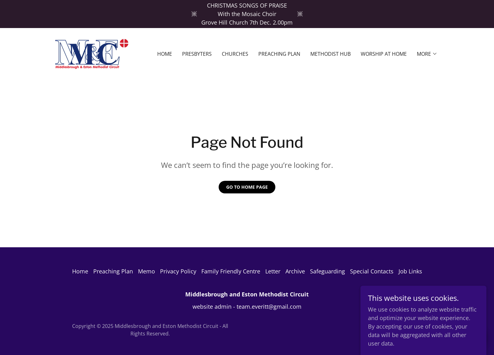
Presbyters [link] (197, 53)
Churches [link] (235, 53)
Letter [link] (272, 271)
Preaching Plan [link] (279, 53)
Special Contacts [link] (371, 271)
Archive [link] (295, 271)
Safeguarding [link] (327, 271)
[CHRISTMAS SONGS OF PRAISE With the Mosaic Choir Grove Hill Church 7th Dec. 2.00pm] (247, 14)
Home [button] (80, 271)
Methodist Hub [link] (330, 53)
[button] (427, 54)
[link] (91, 53)
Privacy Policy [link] (178, 271)
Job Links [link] (410, 271)
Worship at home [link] (384, 53)
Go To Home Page (247, 187)
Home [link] (164, 53)
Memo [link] (146, 271)
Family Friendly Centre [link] (230, 271)
